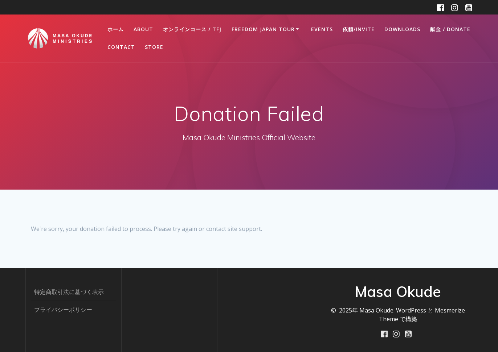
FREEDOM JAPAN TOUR (263, 29)
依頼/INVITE (359, 29)
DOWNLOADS (402, 29)
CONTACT (121, 47)
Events (322, 29)
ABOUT (143, 29)
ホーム (115, 29)
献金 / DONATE (450, 29)
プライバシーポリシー (63, 310)
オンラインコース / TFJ (192, 29)
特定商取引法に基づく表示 (69, 292)
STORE (154, 47)
